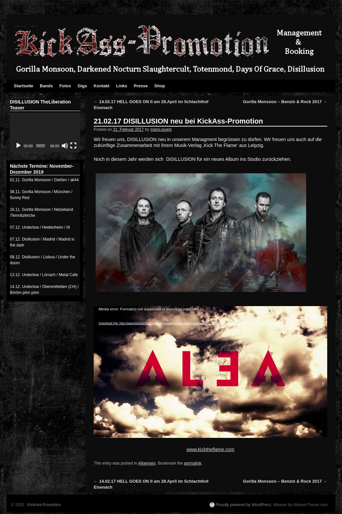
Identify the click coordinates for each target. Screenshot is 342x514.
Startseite (23, 85)
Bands (46, 85)
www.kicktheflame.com (210, 449)
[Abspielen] (18, 145)
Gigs (82, 85)
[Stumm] (64, 145)
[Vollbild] (73, 145)
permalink (192, 463)
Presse (141, 85)
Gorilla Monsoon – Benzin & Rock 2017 (285, 101)
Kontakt (102, 85)
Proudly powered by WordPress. (244, 504)
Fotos (65, 85)
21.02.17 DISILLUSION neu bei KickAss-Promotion (178, 121)
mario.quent (161, 129)
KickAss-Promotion (44, 504)
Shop (159, 85)
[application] (199, 365)
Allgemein (147, 463)
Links (121, 85)
